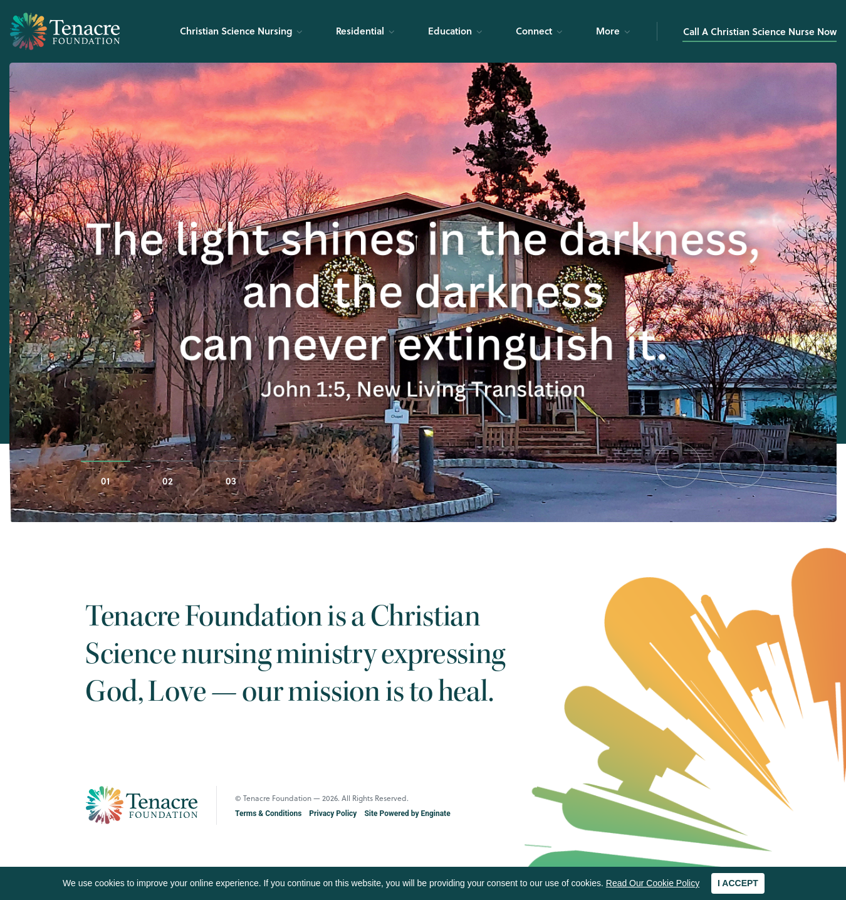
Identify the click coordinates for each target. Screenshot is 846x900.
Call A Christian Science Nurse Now (760, 31)
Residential (360, 31)
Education (450, 31)
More (608, 31)
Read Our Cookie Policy (652, 883)
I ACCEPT (738, 883)
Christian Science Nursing (236, 31)
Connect (534, 31)
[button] (678, 465)
